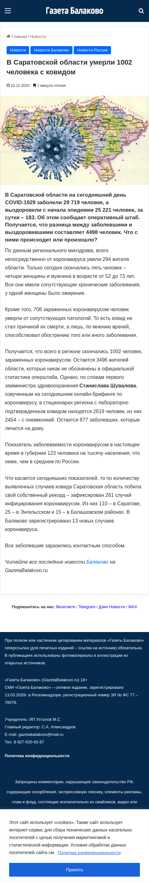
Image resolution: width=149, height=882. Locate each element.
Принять (74, 869)
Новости (38, 36)
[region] (74, 846)
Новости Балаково (51, 50)
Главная (17, 36)
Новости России (92, 50)
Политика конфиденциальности (90, 852)
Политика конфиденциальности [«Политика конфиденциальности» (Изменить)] (37, 755)
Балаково (97, 562)
